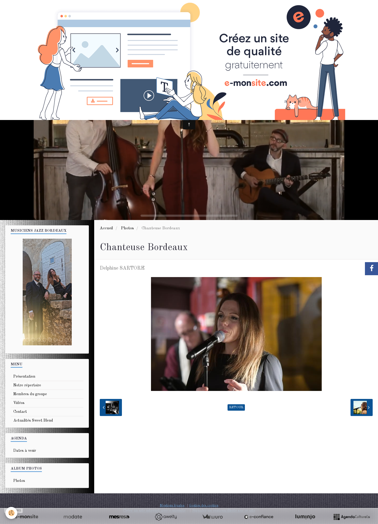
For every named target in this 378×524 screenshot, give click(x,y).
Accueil (106, 228)
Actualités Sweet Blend (33, 420)
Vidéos (19, 403)
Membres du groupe (30, 394)
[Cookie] (11, 513)
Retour (236, 407)
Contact (20, 412)
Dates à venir (24, 451)
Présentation (24, 376)
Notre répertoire (27, 385)
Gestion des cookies (203, 505)
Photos (127, 228)
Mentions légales (172, 505)
